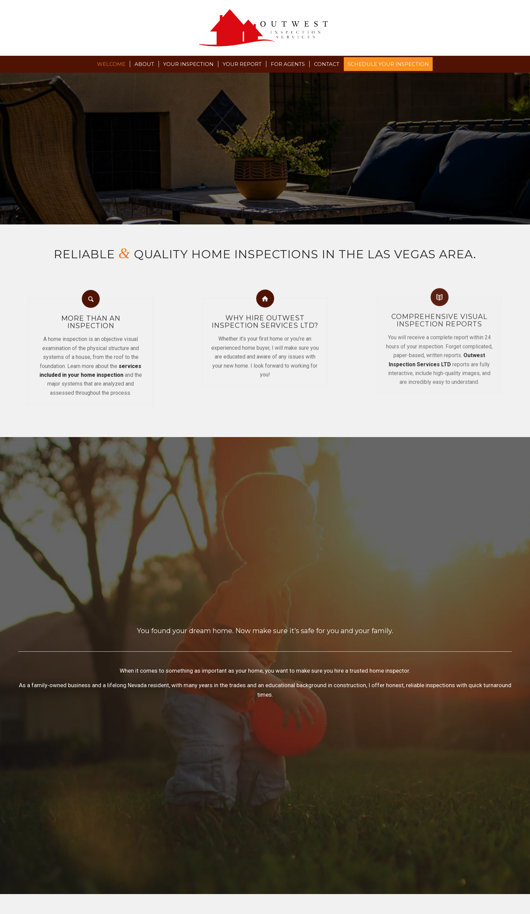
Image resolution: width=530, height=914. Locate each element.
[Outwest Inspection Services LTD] (265, 28)
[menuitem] (111, 64)
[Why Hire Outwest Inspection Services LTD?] (265, 289)
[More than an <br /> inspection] (91, 292)
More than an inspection (90, 315)
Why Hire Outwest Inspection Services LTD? (265, 312)
